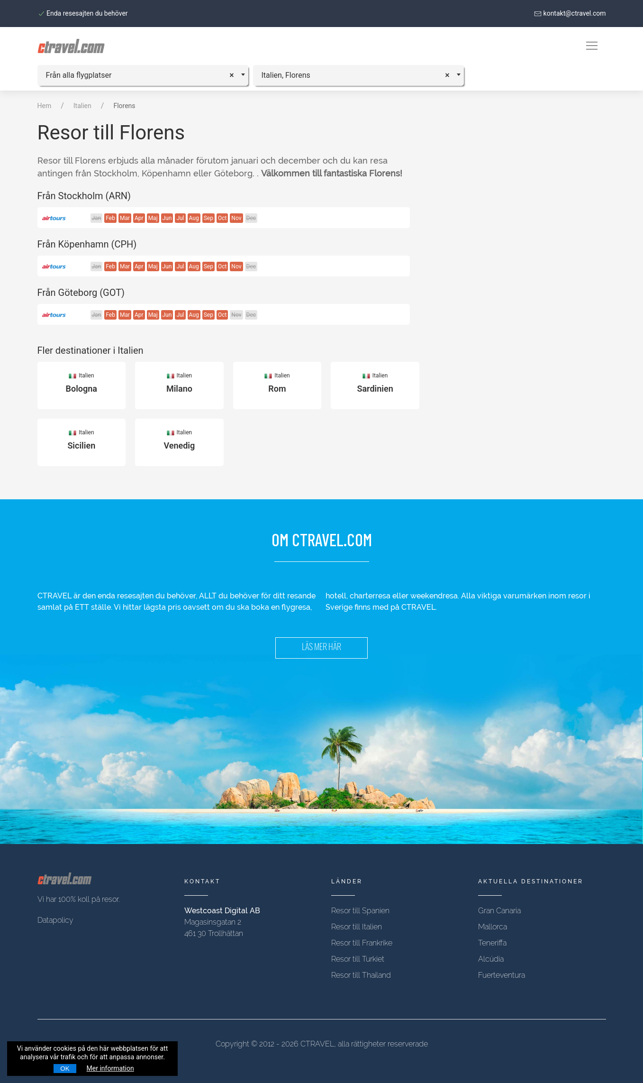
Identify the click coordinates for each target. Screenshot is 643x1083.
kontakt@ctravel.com (570, 13)
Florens (124, 106)
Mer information (110, 1068)
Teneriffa (492, 942)
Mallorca (492, 926)
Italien (82, 106)
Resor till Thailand (361, 975)
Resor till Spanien (360, 910)
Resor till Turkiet (357, 959)
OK (64, 1068)
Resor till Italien (356, 926)
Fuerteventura (501, 975)
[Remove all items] (234, 73)
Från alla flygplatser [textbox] (79, 75)
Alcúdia (491, 959)
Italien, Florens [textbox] (286, 75)
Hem (44, 106)
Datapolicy (55, 920)
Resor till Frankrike (361, 942)
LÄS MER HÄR (321, 647)
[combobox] (142, 75)
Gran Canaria (499, 910)
